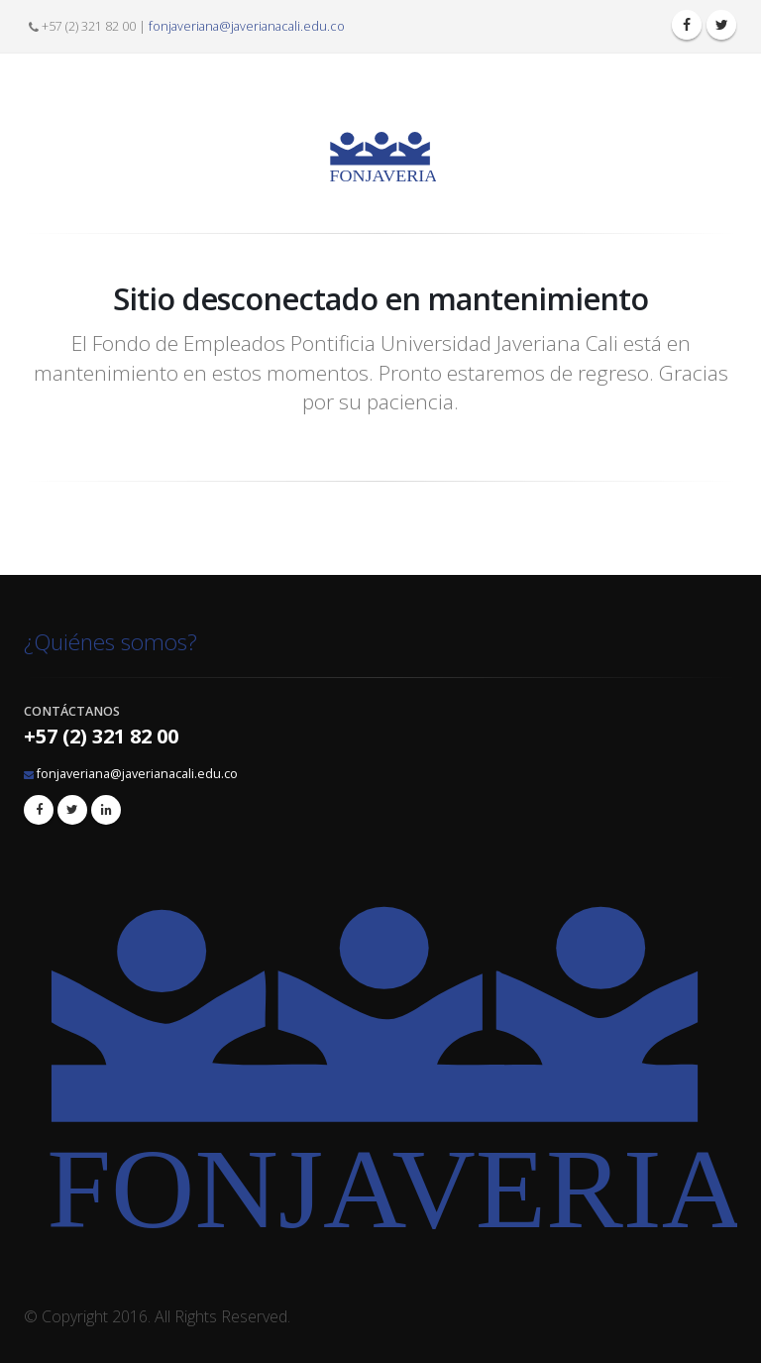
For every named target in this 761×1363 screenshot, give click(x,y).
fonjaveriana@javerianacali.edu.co (247, 26)
